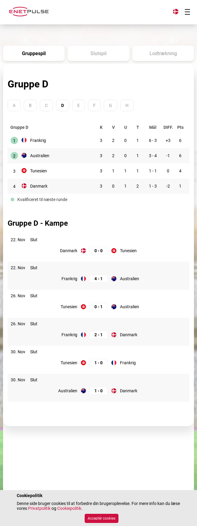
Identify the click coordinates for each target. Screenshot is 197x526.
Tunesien (38, 170)
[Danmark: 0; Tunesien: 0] (99, 251)
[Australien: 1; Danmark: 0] (99, 391)
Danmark (38, 186)
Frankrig (38, 140)
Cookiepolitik (69, 508)
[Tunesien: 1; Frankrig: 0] (99, 363)
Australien (39, 155)
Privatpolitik (39, 508)
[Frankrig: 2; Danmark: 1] (99, 335)
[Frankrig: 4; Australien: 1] (99, 279)
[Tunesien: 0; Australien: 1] (99, 307)
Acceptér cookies (101, 518)
